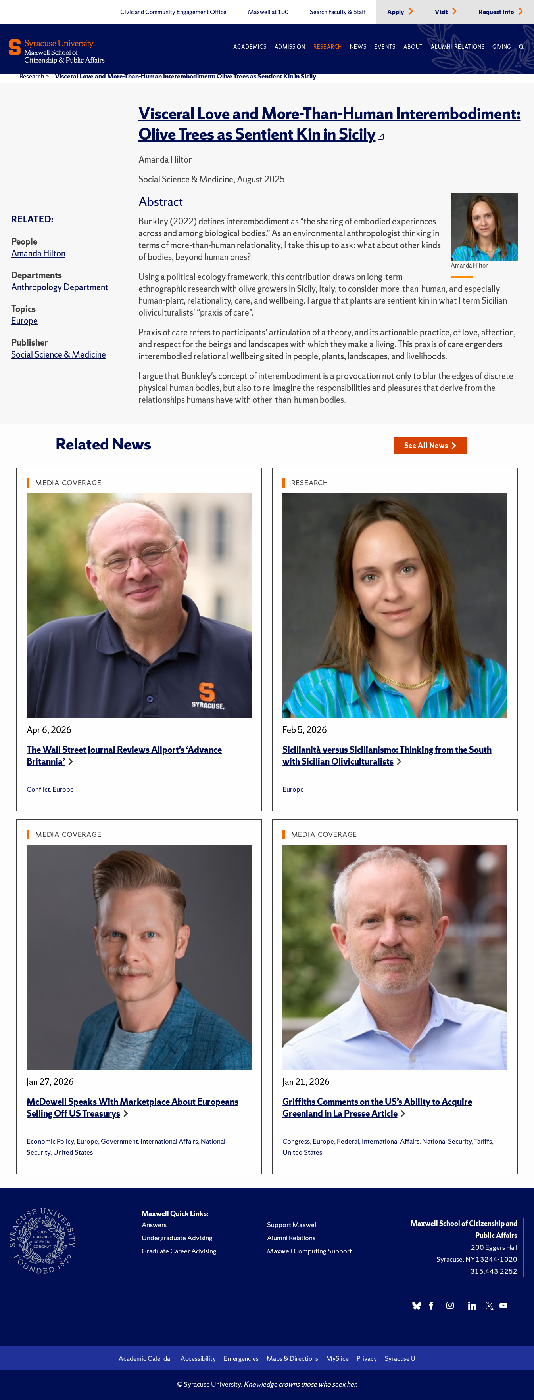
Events (385, 47)
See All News (430, 445)
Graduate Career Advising (179, 1250)
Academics (249, 47)
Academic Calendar (146, 1358)
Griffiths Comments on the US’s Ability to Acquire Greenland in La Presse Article (377, 1107)
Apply (396, 12)
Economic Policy (50, 1141)
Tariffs (483, 1141)
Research (327, 47)
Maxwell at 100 (268, 12)
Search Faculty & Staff (338, 12)
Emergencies (241, 1358)
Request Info (496, 12)
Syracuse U (400, 1358)
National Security (447, 1141)
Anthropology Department (59, 287)
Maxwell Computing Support (309, 1250)
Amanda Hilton (38, 253)
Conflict (38, 789)
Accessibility (198, 1358)
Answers (154, 1224)
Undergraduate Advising (177, 1237)
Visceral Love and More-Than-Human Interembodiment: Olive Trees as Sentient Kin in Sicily (185, 76)
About (413, 47)
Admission (290, 47)
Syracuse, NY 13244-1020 (476, 1259)
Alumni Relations (457, 47)
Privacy (367, 1358)
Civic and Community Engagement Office (173, 12)
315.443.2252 (494, 1271)
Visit (442, 12)
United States (73, 1152)
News (358, 47)
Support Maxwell (292, 1224)
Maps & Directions (292, 1358)
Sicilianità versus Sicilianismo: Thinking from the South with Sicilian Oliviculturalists (387, 755)
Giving (501, 47)
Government (119, 1141)
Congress (296, 1141)
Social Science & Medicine (58, 354)
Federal (348, 1141)
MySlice (337, 1358)
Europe (24, 321)
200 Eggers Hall (494, 1247)
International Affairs (169, 1141)
